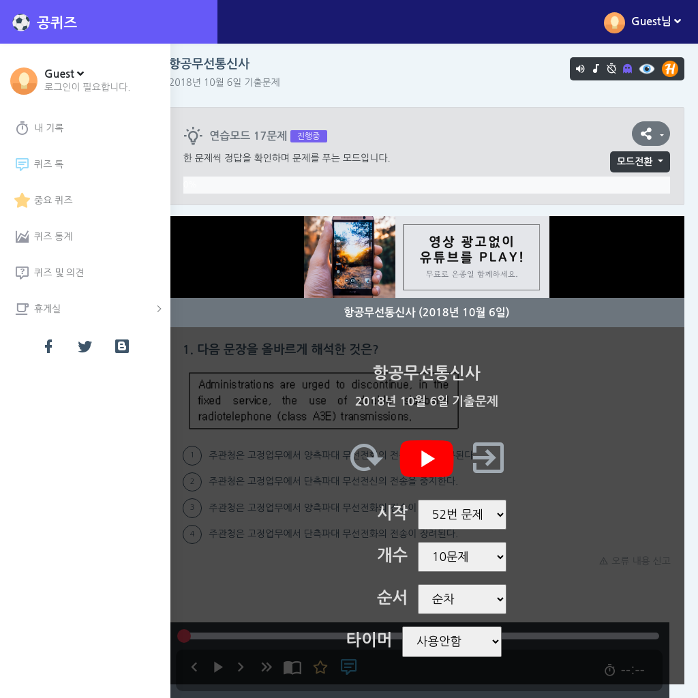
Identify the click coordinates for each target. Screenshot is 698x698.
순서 (399, 598)
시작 (399, 513)
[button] (87, 79)
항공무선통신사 (224, 64)
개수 (399, 555)
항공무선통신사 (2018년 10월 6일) (434, 312)
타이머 (377, 640)
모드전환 (635, 161)
